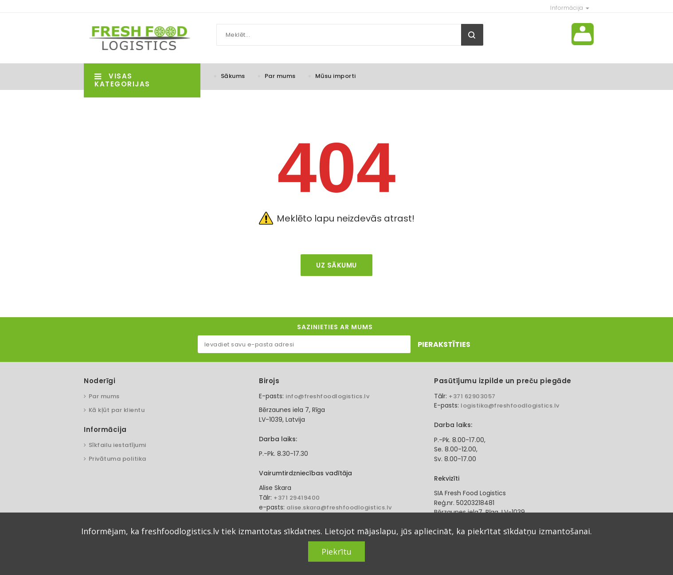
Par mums (280, 76)
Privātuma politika (117, 459)
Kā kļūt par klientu (117, 410)
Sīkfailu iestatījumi (117, 445)
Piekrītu (336, 551)
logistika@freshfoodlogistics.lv (510, 405)
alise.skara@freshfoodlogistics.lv (339, 507)
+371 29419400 (297, 497)
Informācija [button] (569, 8)
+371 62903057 (472, 396)
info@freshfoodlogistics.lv (327, 396)
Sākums (233, 76)
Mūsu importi (335, 76)
